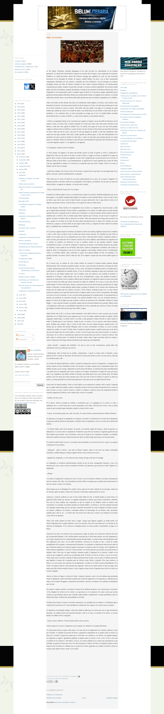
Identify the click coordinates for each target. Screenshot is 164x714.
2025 (19, 107)
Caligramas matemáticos (129, 93)
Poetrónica (124, 157)
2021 (19, 119)
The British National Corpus (28, 244)
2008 (19, 318)
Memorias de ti (125, 149)
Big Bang (22, 225)
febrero (21, 307)
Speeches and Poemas (128, 182)
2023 (19, 113)
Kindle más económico (27, 184)
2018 (19, 129)
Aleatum (123, 90)
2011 (19, 151)
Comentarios (21, 339)
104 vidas (123, 87)
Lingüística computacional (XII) (29, 237)
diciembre (22, 157)
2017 (19, 132)
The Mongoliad (24, 198)
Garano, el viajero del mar (129, 128)
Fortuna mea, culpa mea (128, 125)
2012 (19, 148)
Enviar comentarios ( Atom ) (66, 702)
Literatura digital (20, 64)
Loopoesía (22, 234)
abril (20, 301)
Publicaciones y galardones (24, 66)
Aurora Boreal (23, 262)
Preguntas (22, 210)
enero (21, 310)
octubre (22, 163)
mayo (21, 298)
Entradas (20, 335)
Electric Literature (25, 240)
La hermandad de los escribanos (131, 138)
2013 (19, 144)
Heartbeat (22, 175)
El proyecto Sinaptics (127, 122)
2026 (19, 103)
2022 (19, 116)
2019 (19, 125)
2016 (19, 135)
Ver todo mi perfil (22, 375)
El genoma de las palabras (129, 106)
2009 (19, 314)
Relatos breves (20, 69)
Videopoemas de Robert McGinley (31, 247)
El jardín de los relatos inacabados (132, 109)
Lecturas (18, 61)
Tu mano (22, 273)
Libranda (22, 213)
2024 (19, 110)
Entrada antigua (112, 698)
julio (20, 172)
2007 (19, 321)
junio (21, 295)
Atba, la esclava (24, 250)
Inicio (84, 698)
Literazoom (124, 144)
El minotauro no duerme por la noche (133, 114)
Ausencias (22, 265)
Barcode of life (24, 201)
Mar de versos (125, 146)
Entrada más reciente (53, 698)
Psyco (122, 163)
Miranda (21, 231)
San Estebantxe (126, 166)
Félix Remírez (35, 350)
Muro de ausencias (127, 152)
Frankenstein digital (25, 258)
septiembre (23, 166)
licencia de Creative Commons (25, 403)
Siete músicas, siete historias (130, 174)
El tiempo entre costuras (27, 228)
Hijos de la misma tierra (128, 135)
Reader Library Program (27, 277)
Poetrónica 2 (124, 160)
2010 (19, 154)
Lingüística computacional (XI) (29, 291)
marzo (21, 304)
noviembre (23, 160)
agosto (21, 169)
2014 (19, 141)
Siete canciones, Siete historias (131, 171)
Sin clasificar (19, 72)
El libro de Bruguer (126, 111)
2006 (19, 324)
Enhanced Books (25, 221)
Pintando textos (125, 155)
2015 (19, 138)
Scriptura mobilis (126, 168)
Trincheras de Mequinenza (129, 185)
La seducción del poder (128, 141)
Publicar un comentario (54, 694)
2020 (19, 122)
